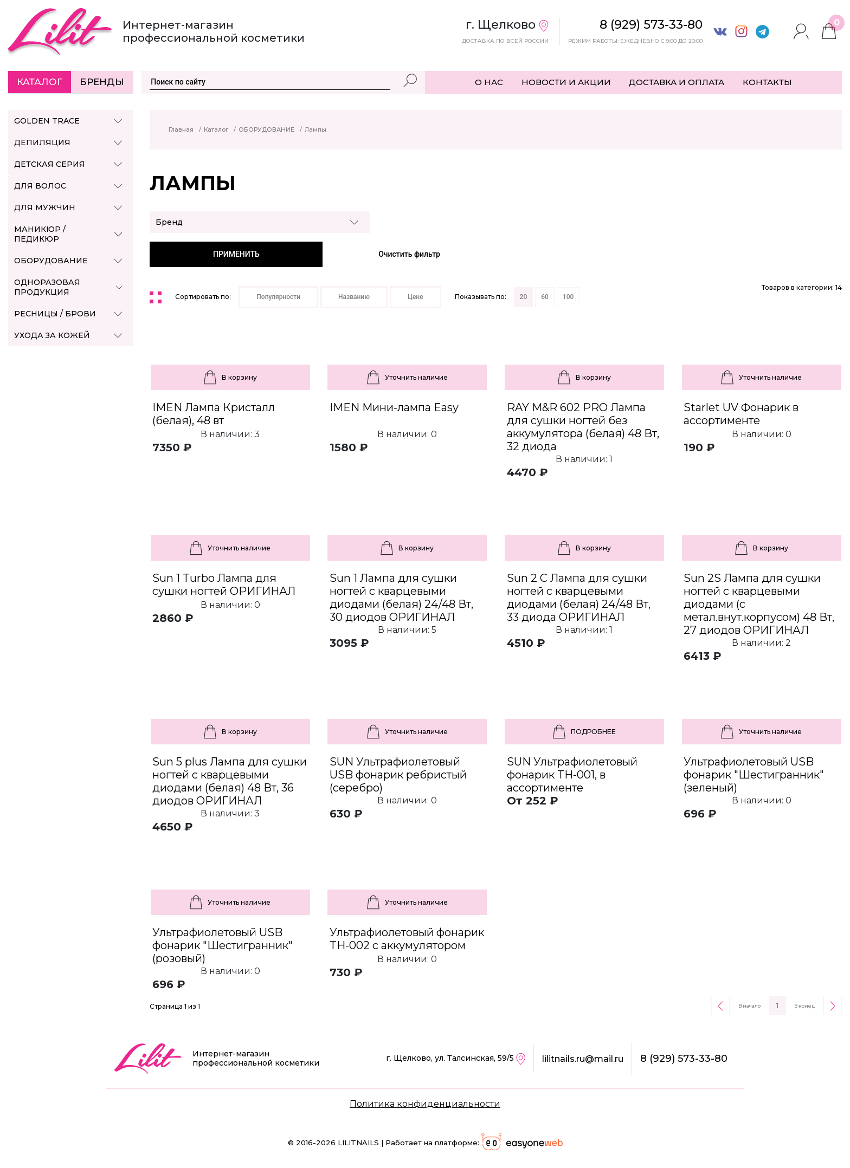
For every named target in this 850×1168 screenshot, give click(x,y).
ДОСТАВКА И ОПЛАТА (676, 82)
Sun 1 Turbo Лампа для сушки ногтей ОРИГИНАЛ (223, 585)
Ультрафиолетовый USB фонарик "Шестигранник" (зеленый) (754, 774)
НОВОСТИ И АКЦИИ (566, 82)
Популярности (278, 297)
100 (568, 297)
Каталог (39, 81)
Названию (354, 297)
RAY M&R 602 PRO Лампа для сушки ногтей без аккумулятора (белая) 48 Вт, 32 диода (583, 427)
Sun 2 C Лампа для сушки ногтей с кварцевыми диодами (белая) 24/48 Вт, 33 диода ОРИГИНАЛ (579, 598)
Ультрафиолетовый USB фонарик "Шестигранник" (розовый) (222, 945)
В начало (749, 1006)
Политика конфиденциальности (425, 1104)
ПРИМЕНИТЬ (236, 254)
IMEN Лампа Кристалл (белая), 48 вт (213, 414)
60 (545, 297)
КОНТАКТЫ (767, 82)
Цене (415, 297)
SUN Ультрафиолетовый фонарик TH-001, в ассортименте (572, 774)
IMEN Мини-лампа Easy (394, 407)
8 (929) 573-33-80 (683, 1059)
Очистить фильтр (409, 254)
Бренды (102, 81)
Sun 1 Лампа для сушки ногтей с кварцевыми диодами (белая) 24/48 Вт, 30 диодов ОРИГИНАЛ (401, 598)
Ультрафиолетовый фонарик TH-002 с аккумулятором (407, 939)
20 (523, 297)
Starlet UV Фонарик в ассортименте (741, 414)
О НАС (489, 82)
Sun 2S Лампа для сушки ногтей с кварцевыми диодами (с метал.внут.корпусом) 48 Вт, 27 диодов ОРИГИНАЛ (759, 604)
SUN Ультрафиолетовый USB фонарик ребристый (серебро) (398, 774)
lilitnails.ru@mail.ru (582, 1059)
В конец (804, 1006)
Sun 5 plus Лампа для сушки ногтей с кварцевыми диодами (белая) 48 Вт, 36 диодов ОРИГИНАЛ (229, 781)
